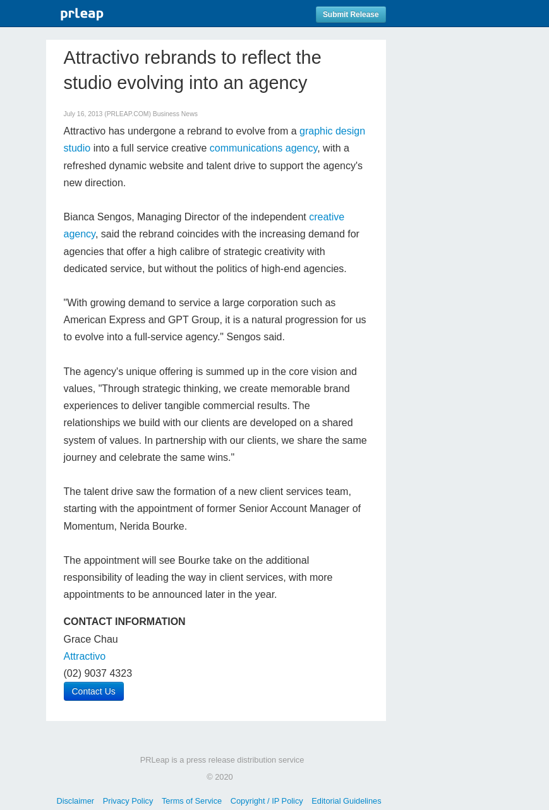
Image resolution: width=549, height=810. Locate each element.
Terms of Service (192, 801)
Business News (175, 113)
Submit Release (351, 14)
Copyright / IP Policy (267, 801)
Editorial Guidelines (346, 801)
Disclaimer (75, 801)
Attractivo (85, 656)
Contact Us (94, 691)
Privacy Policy (128, 801)
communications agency (263, 148)
